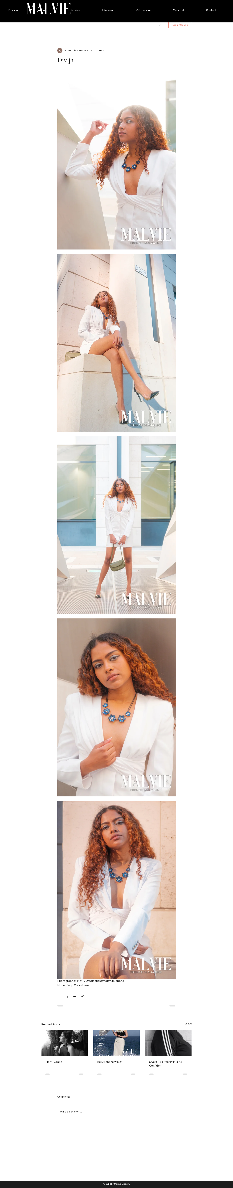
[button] (160, 25)
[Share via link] (82, 996)
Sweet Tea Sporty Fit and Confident (165, 1063)
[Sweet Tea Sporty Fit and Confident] (168, 1043)
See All (188, 1024)
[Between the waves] (116, 1043)
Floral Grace (53, 1062)
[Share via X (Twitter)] (66, 996)
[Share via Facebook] (58, 996)
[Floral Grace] (64, 1043)
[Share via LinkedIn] (74, 996)
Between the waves (109, 1062)
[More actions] (174, 50)
